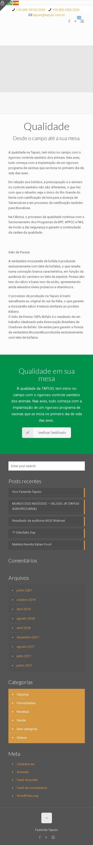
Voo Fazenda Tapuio (27, 492)
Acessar (23, 772)
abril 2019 (23, 609)
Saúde (21, 720)
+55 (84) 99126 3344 (30, 10)
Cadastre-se (25, 764)
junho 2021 (24, 590)
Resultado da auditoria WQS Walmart (38, 520)
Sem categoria (27, 729)
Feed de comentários (32, 788)
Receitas (23, 712)
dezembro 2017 (28, 637)
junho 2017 (24, 665)
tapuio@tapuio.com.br (49, 15)
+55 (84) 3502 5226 (65, 10)
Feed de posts (27, 780)
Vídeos (22, 737)
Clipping (22, 694)
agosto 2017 (26, 647)
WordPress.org (27, 796)
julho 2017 (24, 656)
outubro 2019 (26, 600)
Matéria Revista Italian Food (31, 544)
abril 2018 (23, 628)
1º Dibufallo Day (23, 532)
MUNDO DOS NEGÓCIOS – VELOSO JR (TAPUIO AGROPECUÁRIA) (45, 506)
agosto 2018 (26, 618)
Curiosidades (26, 703)
